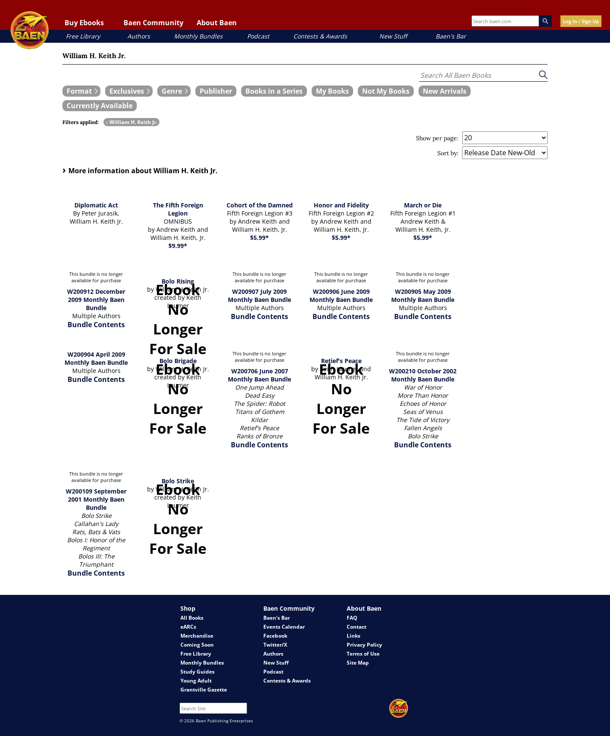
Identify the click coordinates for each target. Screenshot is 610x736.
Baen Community (153, 22)
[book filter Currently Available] (99, 105)
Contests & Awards (320, 36)
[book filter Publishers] (215, 91)
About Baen (217, 22)
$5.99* (259, 238)
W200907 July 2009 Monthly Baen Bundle (259, 295)
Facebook (275, 635)
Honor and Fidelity (341, 205)
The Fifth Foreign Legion (178, 209)
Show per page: (437, 138)
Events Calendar (284, 626)
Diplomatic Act (96, 205)
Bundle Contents (96, 324)
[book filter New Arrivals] (444, 91)
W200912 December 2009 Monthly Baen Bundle (96, 299)
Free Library (83, 36)
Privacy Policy (364, 644)
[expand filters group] (81, 91)
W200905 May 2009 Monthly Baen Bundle (422, 295)
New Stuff (393, 36)
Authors (138, 36)
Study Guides (197, 671)
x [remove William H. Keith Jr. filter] (107, 122)
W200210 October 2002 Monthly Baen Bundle (423, 375)
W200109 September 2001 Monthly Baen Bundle (96, 499)
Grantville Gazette (203, 689)
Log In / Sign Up (581, 21)
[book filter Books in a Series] (274, 91)
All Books (191, 617)
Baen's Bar (451, 36)
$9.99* (177, 246)
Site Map (358, 662)
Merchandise (196, 635)
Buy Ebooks (84, 22)
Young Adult (196, 680)
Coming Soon (197, 644)
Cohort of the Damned (260, 205)
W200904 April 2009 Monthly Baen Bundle (96, 358)
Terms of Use (363, 653)
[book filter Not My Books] (386, 91)
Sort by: (448, 153)
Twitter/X (275, 644)
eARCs (188, 626)
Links (353, 635)
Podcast (258, 36)
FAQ (352, 617)
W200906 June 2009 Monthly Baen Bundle (341, 295)
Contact (356, 626)
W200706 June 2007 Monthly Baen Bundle (259, 375)
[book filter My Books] (332, 91)
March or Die (423, 205)
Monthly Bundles (198, 36)
